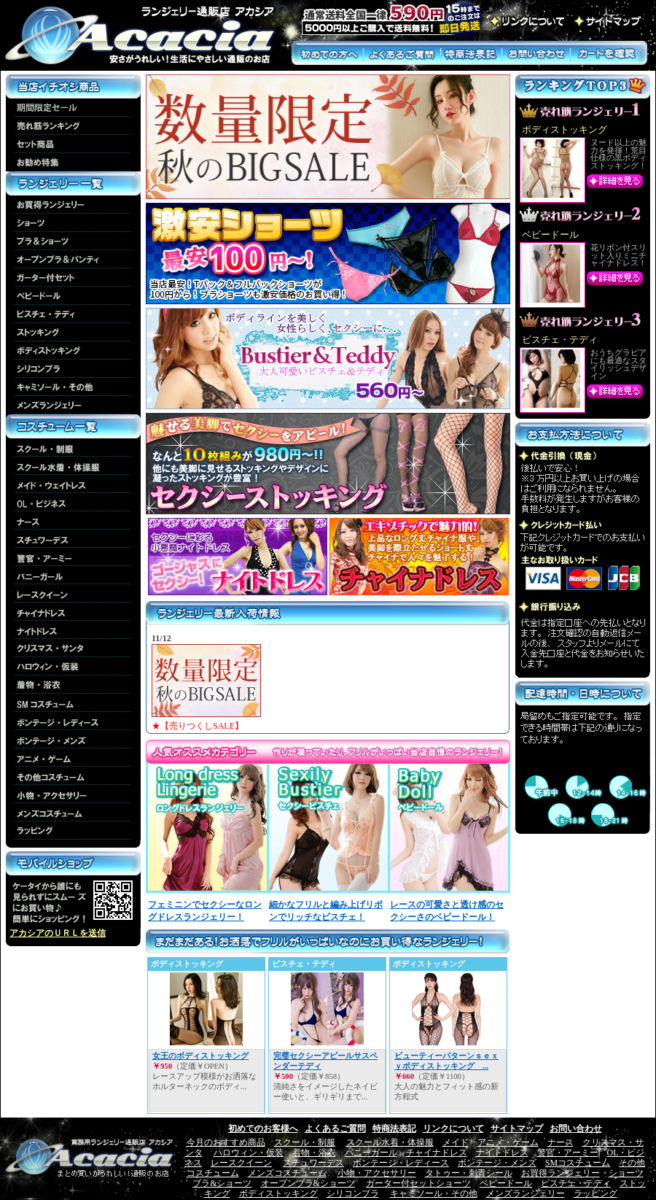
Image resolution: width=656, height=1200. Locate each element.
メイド (455, 1142)
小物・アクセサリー (376, 1173)
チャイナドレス (436, 1152)
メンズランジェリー (525, 1193)
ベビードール (506, 1183)
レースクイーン (241, 1163)
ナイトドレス (502, 1152)
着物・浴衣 (314, 1152)
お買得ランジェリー (560, 1173)
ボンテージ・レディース (401, 1163)
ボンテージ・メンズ (497, 1163)
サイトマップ (517, 1128)
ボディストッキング (278, 1193)
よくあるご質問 (335, 1128)
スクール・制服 (304, 1142)
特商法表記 (394, 1128)
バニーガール (371, 1152)
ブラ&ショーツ (221, 1183)
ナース (560, 1142)
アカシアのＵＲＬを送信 (57, 933)
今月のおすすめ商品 (226, 1142)
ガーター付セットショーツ (418, 1183)
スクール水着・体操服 (390, 1142)
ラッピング (595, 1193)
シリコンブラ (353, 1193)
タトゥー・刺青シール (468, 1173)
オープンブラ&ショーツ (308, 1183)
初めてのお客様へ (263, 1128)
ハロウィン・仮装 (249, 1152)
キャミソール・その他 (433, 1193)
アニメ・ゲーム (508, 1142)
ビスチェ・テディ (576, 1183)
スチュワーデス (313, 1163)
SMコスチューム (577, 1163)
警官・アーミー (567, 1152)
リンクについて (453, 1128)
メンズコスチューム (287, 1173)
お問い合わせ (576, 1128)
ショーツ (626, 1173)
